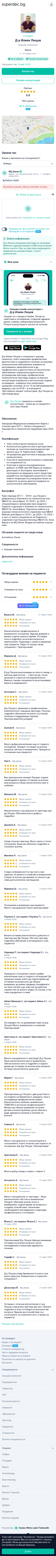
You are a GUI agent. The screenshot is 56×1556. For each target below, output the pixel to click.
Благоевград (9, 1479)
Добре (28, 1551)
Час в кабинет (15, 59)
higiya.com (7, 561)
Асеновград (8, 1473)
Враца (5, 1498)
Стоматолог (8, 1433)
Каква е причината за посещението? (21, 158)
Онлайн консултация (37, 59)
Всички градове (10, 1518)
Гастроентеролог (11, 1401)
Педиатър (7, 1388)
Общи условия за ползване (16, 1356)
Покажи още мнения (12, 1324)
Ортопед (6, 1420)
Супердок (10, 1345)
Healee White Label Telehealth (32, 1528)
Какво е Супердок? (12, 1342)
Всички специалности (13, 1439)
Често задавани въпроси (15, 1352)
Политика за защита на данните (19, 1359)
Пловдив (7, 1460)
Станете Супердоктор (13, 1349)
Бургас (5, 1486)
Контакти (7, 1362)
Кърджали (7, 1511)
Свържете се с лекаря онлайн (36, 218)
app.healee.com (28, 341)
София (5, 1454)
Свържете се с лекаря (19, 331)
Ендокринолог (9, 1382)
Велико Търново (11, 1492)
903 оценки (28, 101)
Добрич (6, 1505)
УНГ (4, 1395)
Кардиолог (8, 1426)
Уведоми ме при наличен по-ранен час (29, 230)
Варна (5, 1467)
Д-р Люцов (16, 401)
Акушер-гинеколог (12, 1375)
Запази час (28, 71)
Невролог (7, 1407)
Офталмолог (8, 1414)
